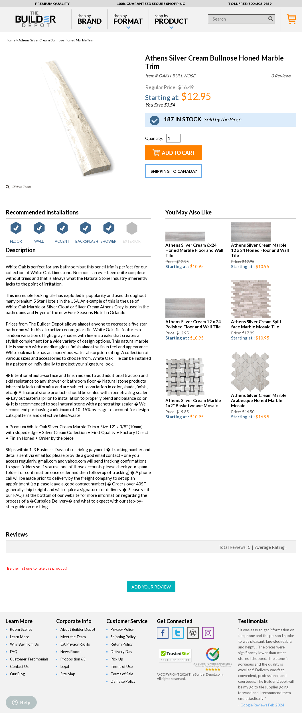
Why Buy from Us (24, 644)
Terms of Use (122, 666)
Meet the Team (73, 636)
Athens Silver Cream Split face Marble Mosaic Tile (256, 324)
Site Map (67, 674)
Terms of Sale (122, 674)
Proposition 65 (73, 659)
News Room (70, 651)
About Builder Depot (77, 629)
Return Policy (122, 644)
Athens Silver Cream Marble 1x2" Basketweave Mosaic (193, 403)
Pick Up (117, 659)
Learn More (19, 636)
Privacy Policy (122, 629)
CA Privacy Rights (75, 644)
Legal (64, 666)
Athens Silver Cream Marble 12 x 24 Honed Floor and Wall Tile (260, 250)
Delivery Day (121, 651)
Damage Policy (123, 681)
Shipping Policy (123, 636)
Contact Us (19, 666)
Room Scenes (21, 629)
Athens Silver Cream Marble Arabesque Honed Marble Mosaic (259, 400)
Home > (12, 40)
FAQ (13, 651)
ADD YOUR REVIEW (151, 586)
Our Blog (17, 674)
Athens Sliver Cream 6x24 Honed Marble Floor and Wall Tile (194, 250)
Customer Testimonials (29, 659)
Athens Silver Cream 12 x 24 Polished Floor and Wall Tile (193, 324)
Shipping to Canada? (174, 171)
